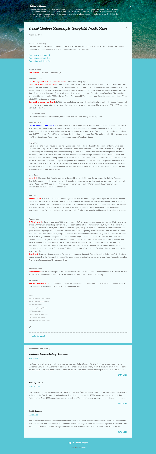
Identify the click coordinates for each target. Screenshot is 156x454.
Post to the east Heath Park (40, 58)
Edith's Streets (38, 6)
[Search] (130, 6)
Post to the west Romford (39, 55)
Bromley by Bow (36, 382)
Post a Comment (38, 336)
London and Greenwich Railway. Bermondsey (48, 354)
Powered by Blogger (78, 443)
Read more (122, 375)
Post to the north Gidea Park (40, 61)
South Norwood (35, 411)
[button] (125, 27)
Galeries (83, 447)
